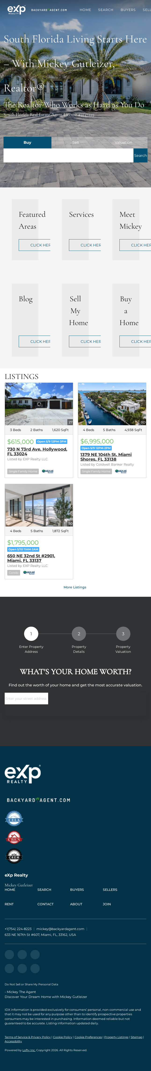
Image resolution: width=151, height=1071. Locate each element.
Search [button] (106, 10)
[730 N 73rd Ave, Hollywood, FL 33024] (39, 404)
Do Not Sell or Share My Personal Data (31, 984)
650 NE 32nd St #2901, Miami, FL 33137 (31, 558)
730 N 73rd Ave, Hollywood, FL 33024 (37, 451)
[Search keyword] (68, 155)
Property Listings (116, 1037)
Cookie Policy (62, 1037)
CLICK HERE (42, 245)
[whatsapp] (35, 968)
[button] (16, 9)
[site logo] (75, 818)
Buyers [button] (128, 10)
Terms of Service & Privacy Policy (28, 1037)
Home (85, 10)
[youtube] (9, 968)
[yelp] (22, 954)
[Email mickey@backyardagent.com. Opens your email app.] (60, 929)
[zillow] (9, 954)
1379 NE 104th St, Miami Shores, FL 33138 (106, 457)
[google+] (22, 968)
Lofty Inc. (29, 1050)
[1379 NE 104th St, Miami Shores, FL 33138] (112, 404)
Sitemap (136, 1037)
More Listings (75, 587)
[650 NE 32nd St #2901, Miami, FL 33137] (39, 505)
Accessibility (13, 1041)
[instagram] (35, 954)
